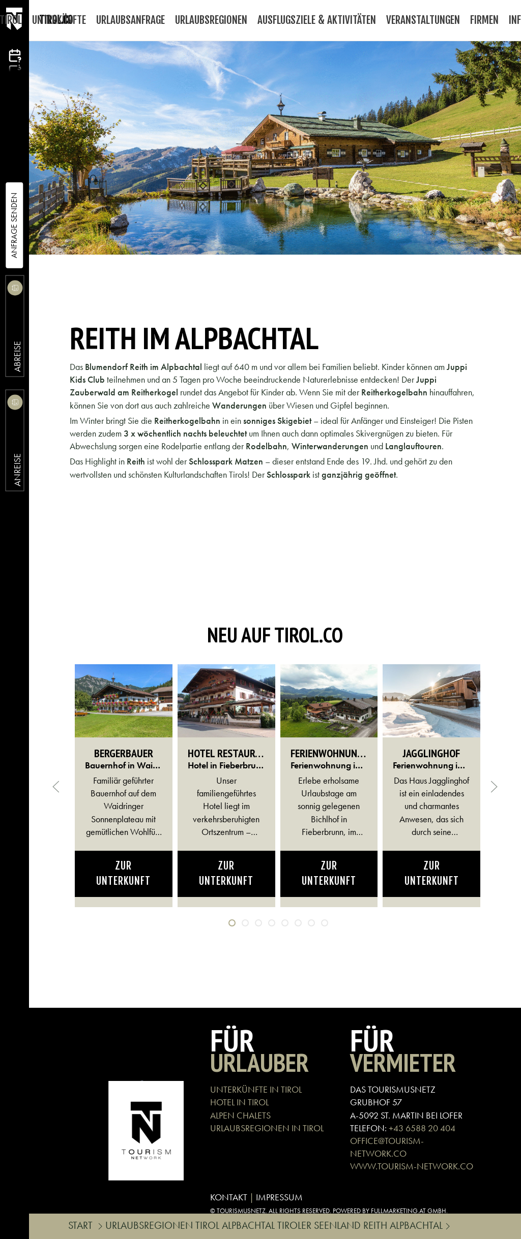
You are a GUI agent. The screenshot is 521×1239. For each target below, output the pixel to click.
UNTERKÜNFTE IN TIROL (256, 1089)
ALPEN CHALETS (240, 1115)
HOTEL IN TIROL (239, 1102)
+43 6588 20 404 (422, 1128)
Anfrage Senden (14, 225)
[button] (56, 786)
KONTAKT (228, 1197)
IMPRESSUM (279, 1197)
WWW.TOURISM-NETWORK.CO (411, 1166)
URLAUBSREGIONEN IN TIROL (267, 1128)
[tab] (232, 922)
